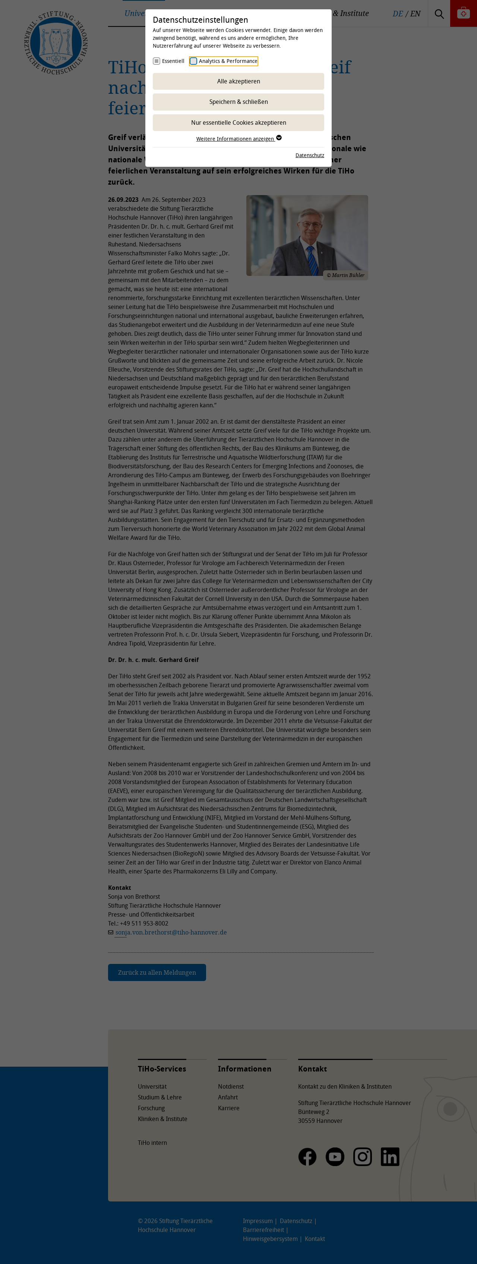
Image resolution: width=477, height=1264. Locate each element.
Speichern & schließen (238, 102)
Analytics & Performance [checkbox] (228, 60)
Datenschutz (310, 155)
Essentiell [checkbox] (173, 60)
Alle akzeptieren (238, 81)
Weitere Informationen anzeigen (238, 138)
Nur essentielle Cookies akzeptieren (238, 122)
